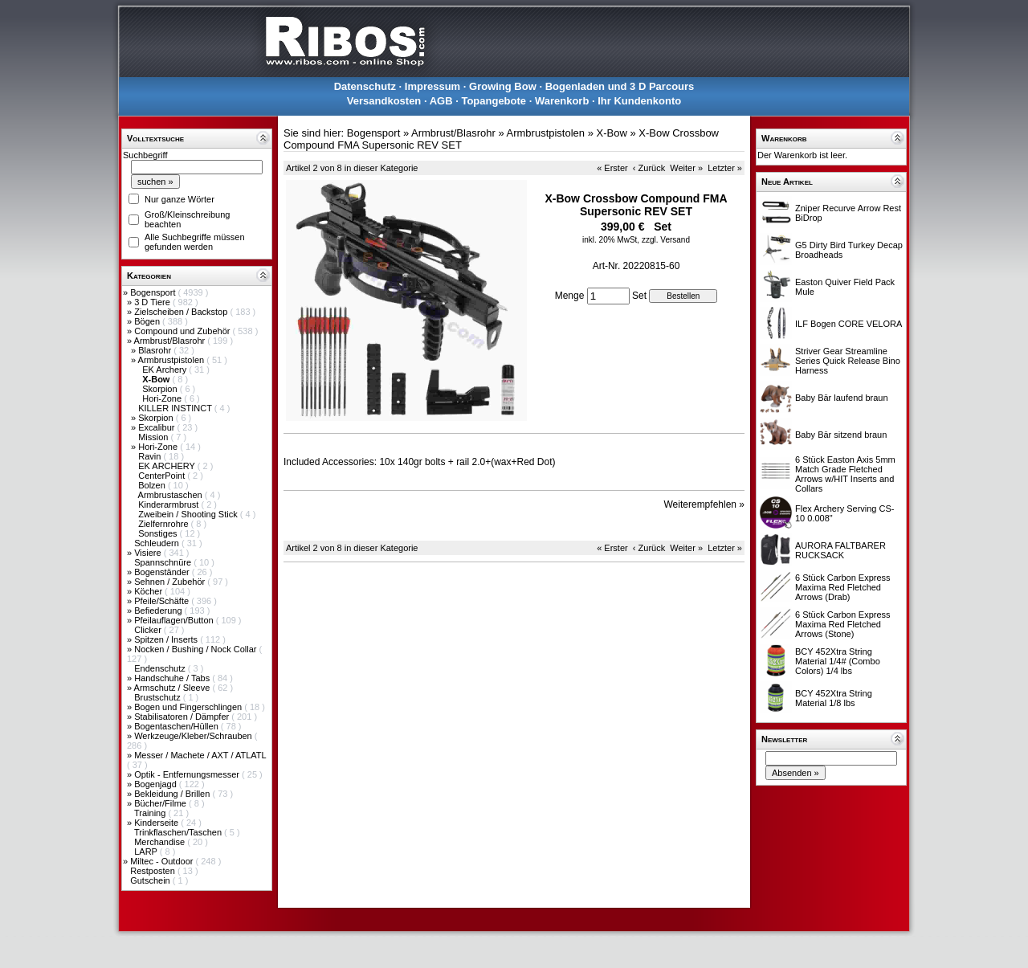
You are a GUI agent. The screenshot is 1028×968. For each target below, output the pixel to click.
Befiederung (159, 610)
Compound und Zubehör (183, 331)
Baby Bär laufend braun (841, 397)
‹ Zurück (649, 168)
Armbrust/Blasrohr (171, 340)
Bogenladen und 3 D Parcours (620, 86)
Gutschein (151, 880)
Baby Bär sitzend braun (841, 434)
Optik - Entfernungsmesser (188, 774)
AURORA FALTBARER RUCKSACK (840, 550)
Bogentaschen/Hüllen (177, 726)
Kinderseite (157, 822)
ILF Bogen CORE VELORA (848, 324)
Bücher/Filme (161, 803)
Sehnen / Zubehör (170, 581)
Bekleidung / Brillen (173, 793)
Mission (154, 437)
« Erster (612, 168)
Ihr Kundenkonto (639, 101)
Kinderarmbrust (169, 504)
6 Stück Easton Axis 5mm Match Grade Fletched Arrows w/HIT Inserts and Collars (845, 474)
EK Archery (165, 369)
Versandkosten (384, 101)
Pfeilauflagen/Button (175, 620)
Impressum (432, 86)
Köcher (149, 591)
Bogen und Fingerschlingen (189, 707)
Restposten (153, 871)
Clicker (149, 630)
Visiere (148, 553)
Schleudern (158, 543)
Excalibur (157, 427)
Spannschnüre (164, 562)
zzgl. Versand (666, 239)
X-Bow (612, 133)
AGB (441, 101)
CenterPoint (162, 475)
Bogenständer (163, 572)
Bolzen (153, 485)
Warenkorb (562, 101)
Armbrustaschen (171, 495)
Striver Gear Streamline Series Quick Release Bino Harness (847, 360)
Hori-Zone (163, 398)
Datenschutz (365, 86)
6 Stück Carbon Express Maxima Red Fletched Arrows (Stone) (843, 624)
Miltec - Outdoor (162, 861)
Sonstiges (158, 533)
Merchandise (160, 842)
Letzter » (725, 168)
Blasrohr (155, 350)
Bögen (148, 321)
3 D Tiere (153, 302)
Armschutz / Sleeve (173, 687)
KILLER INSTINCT (176, 408)
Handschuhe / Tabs (173, 678)
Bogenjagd (156, 784)
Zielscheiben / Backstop (182, 312)
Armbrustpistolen (172, 360)
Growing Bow (502, 86)
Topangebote (493, 101)
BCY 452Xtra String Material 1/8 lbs (833, 698)
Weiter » (686, 168)
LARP (147, 851)
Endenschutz (161, 668)
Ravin (150, 456)
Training (151, 813)
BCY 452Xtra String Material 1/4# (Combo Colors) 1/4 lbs (837, 661)
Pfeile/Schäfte (162, 601)
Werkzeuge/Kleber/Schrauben (194, 736)
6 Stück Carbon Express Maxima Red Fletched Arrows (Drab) (843, 587)
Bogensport (153, 292)
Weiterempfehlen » (704, 504)
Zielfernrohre (164, 524)
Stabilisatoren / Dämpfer (182, 716)
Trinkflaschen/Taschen (179, 832)
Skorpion (160, 389)
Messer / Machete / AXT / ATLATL (200, 755)
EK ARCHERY (168, 466)
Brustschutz (158, 697)
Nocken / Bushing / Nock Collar (196, 649)
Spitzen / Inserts (167, 639)
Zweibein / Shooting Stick (189, 514)
